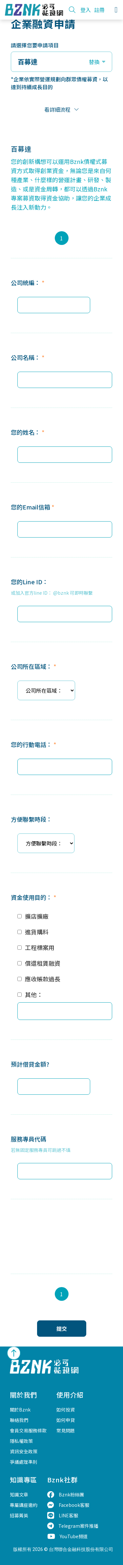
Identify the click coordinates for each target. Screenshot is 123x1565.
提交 (61, 1328)
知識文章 (19, 1494)
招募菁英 (19, 1515)
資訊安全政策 (23, 1451)
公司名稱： (28, 357)
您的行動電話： (33, 744)
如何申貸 (65, 1420)
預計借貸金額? (30, 1064)
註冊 (99, 10)
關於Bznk (20, 1409)
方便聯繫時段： (31, 819)
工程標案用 (39, 947)
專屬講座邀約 (23, 1505)
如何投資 (65, 1409)
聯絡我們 (19, 1420)
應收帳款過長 (42, 979)
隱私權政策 (21, 1441)
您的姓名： (28, 432)
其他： (34, 994)
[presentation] (61, 1231)
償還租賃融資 (42, 963)
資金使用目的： (33, 897)
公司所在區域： (33, 666)
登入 (85, 10)
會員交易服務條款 (28, 1430)
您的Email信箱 (32, 507)
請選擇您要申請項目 (35, 45)
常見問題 (65, 1430)
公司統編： (28, 282)
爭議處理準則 (23, 1462)
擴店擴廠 (37, 916)
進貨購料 (37, 932)
